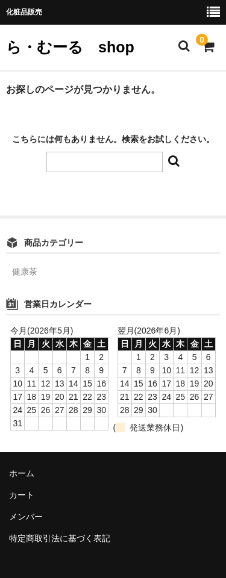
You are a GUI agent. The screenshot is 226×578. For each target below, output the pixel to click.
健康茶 (24, 271)
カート (21, 495)
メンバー (26, 516)
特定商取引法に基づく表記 (59, 538)
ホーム (21, 473)
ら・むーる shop (70, 47)
